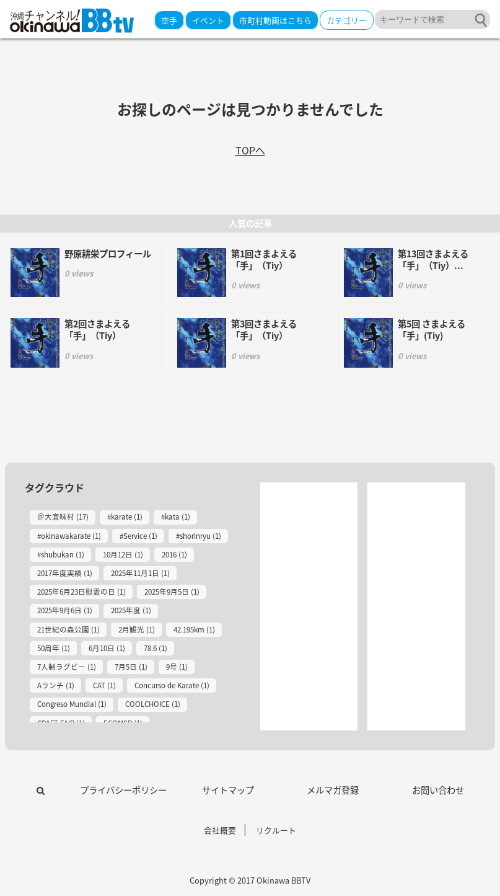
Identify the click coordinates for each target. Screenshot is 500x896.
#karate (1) (125, 517)
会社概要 (220, 830)
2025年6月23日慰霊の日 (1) (81, 592)
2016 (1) (174, 554)
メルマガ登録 (333, 790)
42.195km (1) (194, 629)
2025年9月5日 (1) (172, 592)
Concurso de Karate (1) (171, 685)
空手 (169, 20)
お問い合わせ (438, 790)
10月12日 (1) (123, 554)
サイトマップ (228, 790)
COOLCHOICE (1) (152, 704)
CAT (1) (104, 685)
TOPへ (250, 151)
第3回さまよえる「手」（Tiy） (264, 329)
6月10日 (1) (107, 648)
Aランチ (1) (55, 685)
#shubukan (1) (60, 554)
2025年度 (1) (131, 610)
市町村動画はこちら (275, 20)
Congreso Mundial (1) (72, 704)
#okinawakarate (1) (69, 536)
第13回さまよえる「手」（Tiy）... (433, 259)
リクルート (276, 830)
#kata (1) (175, 517)
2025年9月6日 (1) (64, 610)
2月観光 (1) (136, 629)
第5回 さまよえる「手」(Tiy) (431, 329)
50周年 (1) (53, 648)
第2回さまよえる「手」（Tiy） (97, 329)
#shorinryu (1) (198, 536)
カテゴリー (347, 20)
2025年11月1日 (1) (140, 573)
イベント (208, 20)
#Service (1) (138, 536)
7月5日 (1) (131, 667)
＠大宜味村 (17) (63, 517)
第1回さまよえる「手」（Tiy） (264, 259)
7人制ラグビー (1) (66, 667)
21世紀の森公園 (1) (68, 629)
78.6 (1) (155, 648)
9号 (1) (177, 667)
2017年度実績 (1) (64, 573)
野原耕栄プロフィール (107, 253)
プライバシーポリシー (123, 790)
